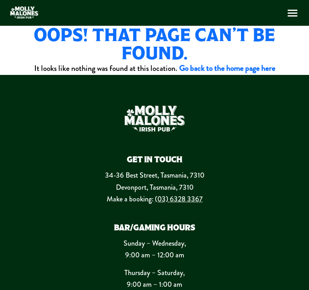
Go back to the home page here (227, 68)
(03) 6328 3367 (179, 199)
